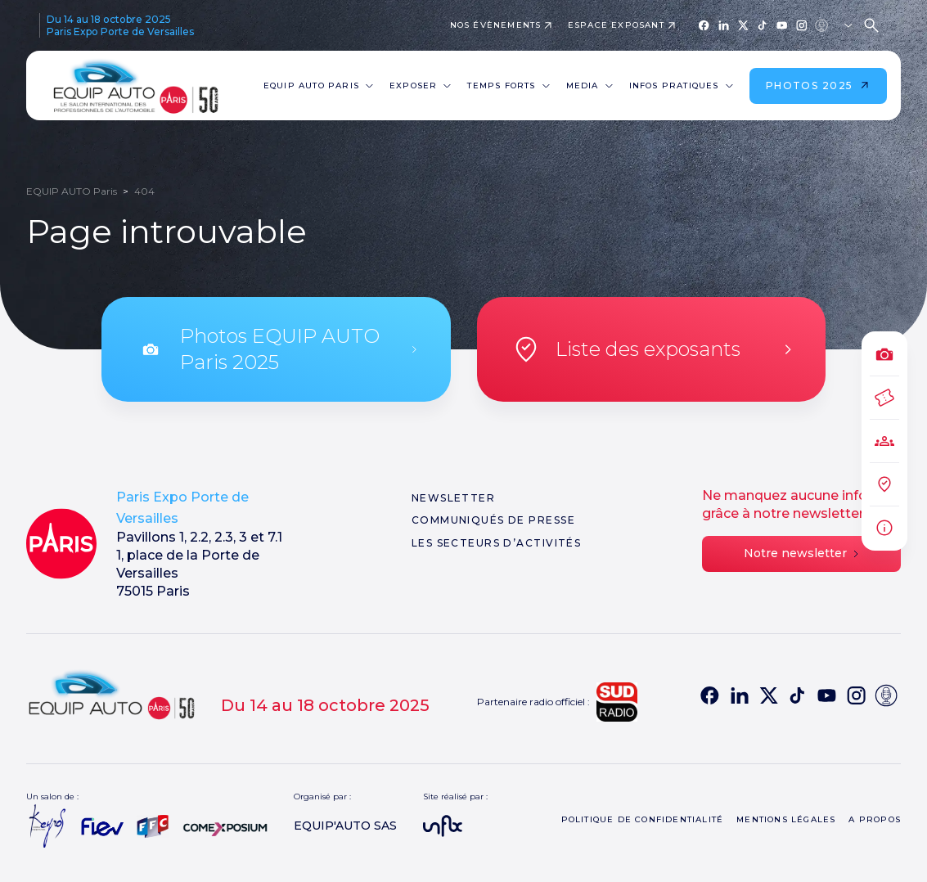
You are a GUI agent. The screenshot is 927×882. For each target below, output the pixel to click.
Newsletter (453, 498)
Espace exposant (616, 25)
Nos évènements (496, 25)
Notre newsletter (801, 553)
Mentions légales (785, 819)
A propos (874, 819)
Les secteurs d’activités (497, 543)
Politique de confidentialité (642, 819)
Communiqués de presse (493, 520)
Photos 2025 (818, 85)
